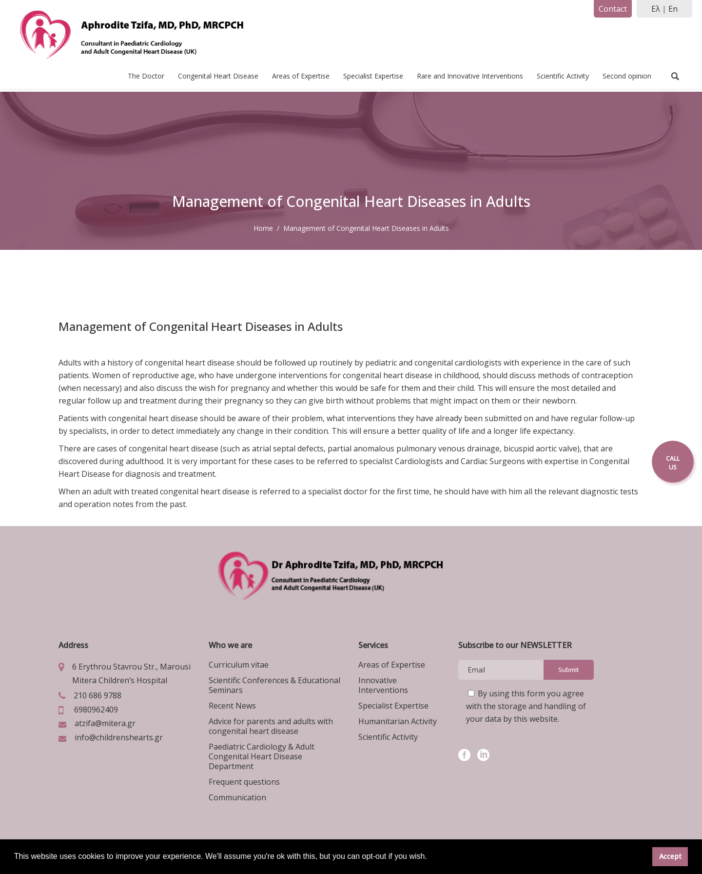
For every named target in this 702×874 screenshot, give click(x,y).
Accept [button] (670, 856)
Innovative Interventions (383, 685)
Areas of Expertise (391, 664)
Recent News (232, 705)
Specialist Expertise (393, 705)
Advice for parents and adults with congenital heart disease (271, 726)
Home (263, 228)
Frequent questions (244, 781)
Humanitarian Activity (397, 721)
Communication (237, 797)
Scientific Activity (388, 737)
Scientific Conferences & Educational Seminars (274, 685)
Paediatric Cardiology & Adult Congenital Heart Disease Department (261, 756)
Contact (613, 8)
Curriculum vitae (239, 664)
